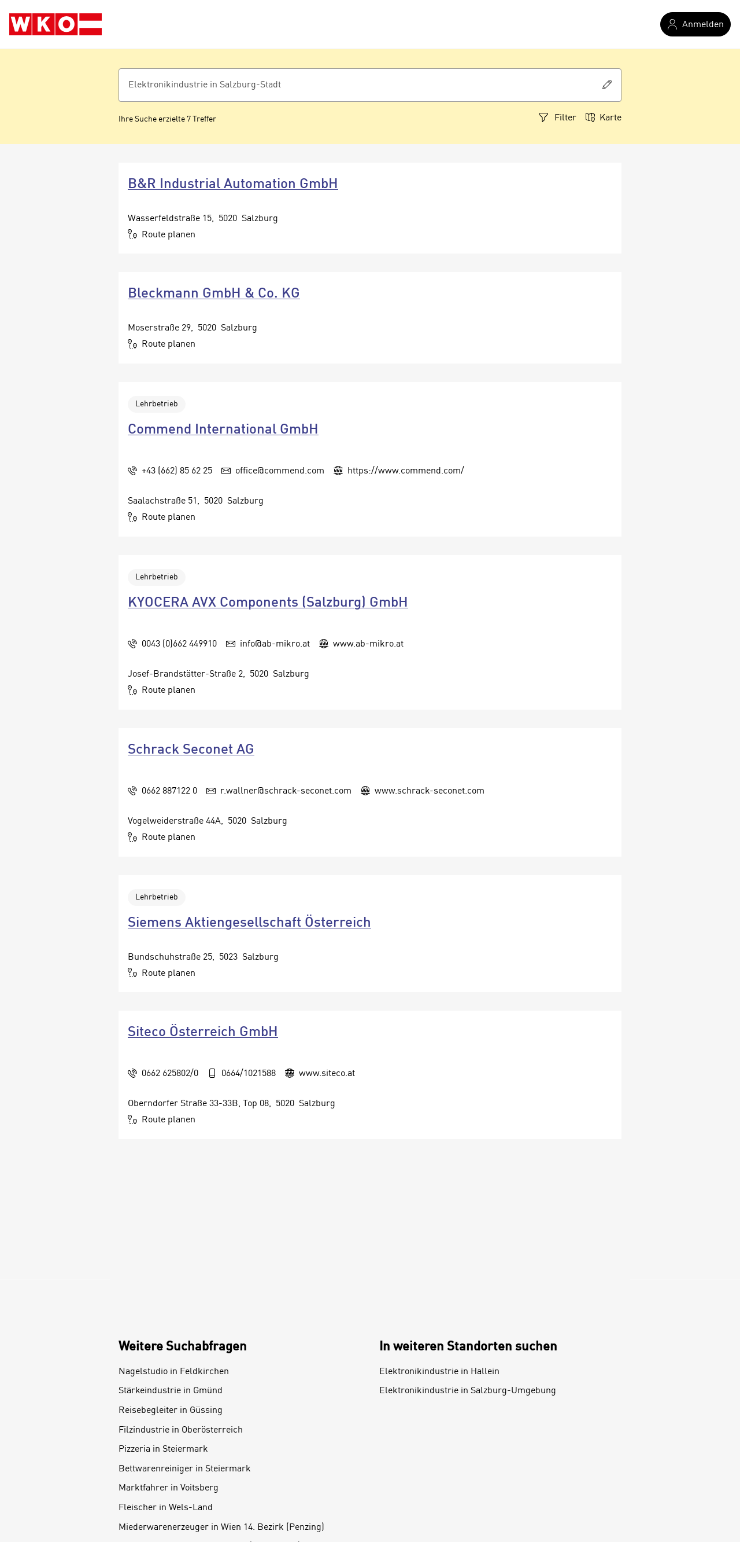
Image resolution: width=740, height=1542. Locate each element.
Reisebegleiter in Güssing (171, 1410)
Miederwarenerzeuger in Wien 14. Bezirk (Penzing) (221, 1527)
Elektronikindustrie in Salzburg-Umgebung (467, 1391)
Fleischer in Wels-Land (166, 1507)
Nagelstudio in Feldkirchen (174, 1371)
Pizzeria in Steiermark (163, 1449)
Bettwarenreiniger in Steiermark (185, 1469)
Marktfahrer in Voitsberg (169, 1488)
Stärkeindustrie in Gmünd (171, 1391)
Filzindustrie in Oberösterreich (181, 1430)
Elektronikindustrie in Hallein (439, 1371)
